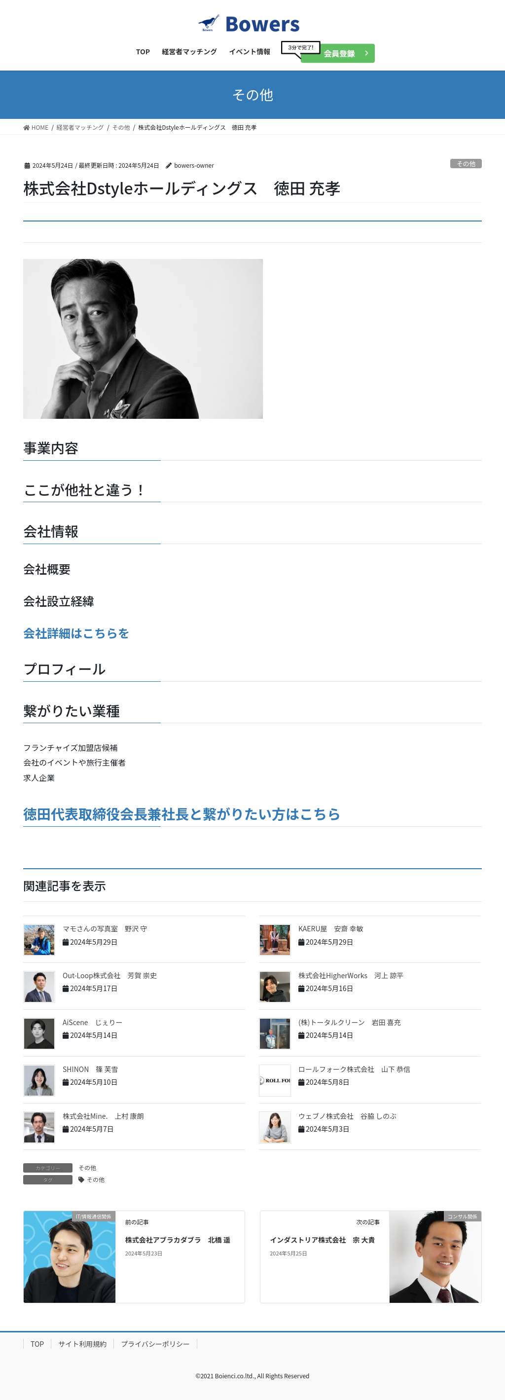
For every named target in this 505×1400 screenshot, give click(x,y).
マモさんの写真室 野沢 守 (105, 928)
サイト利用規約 (82, 1344)
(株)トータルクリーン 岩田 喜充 (349, 1022)
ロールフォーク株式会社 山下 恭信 (354, 1069)
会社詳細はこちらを (76, 632)
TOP (37, 1344)
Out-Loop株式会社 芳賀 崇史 (110, 975)
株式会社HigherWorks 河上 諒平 (350, 975)
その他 (466, 163)
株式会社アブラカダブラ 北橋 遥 (177, 1240)
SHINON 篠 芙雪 (90, 1069)
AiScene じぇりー (93, 1022)
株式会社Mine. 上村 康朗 (103, 1116)
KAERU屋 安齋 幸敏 (330, 928)
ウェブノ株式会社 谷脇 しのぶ (347, 1116)
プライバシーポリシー (155, 1344)
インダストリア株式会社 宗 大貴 (322, 1240)
